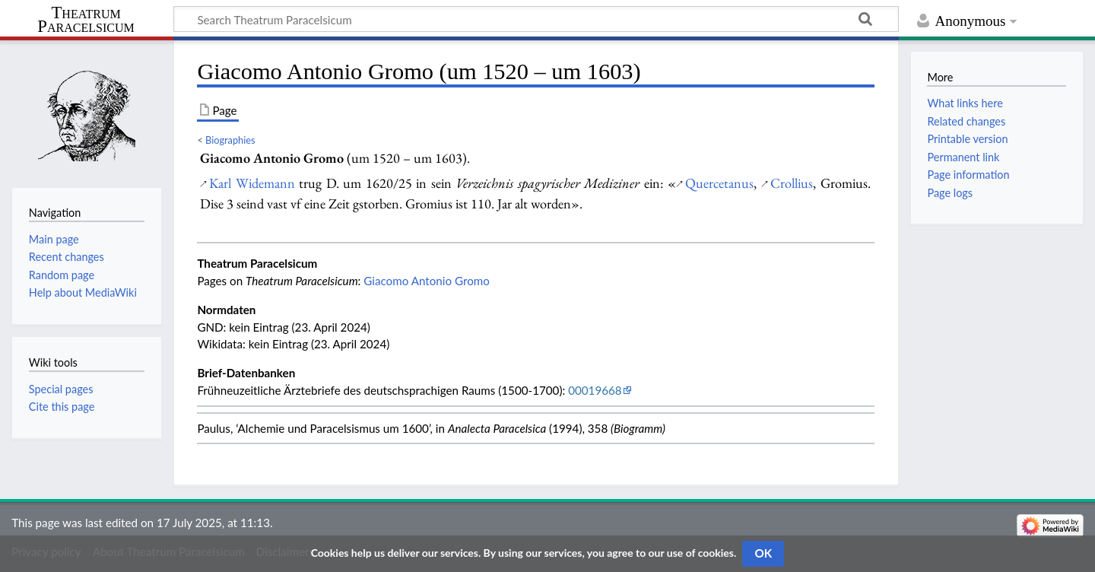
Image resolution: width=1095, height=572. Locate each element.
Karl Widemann (251, 183)
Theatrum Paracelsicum (85, 19)
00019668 (594, 390)
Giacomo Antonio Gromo (426, 281)
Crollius (791, 183)
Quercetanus (719, 183)
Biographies (230, 140)
